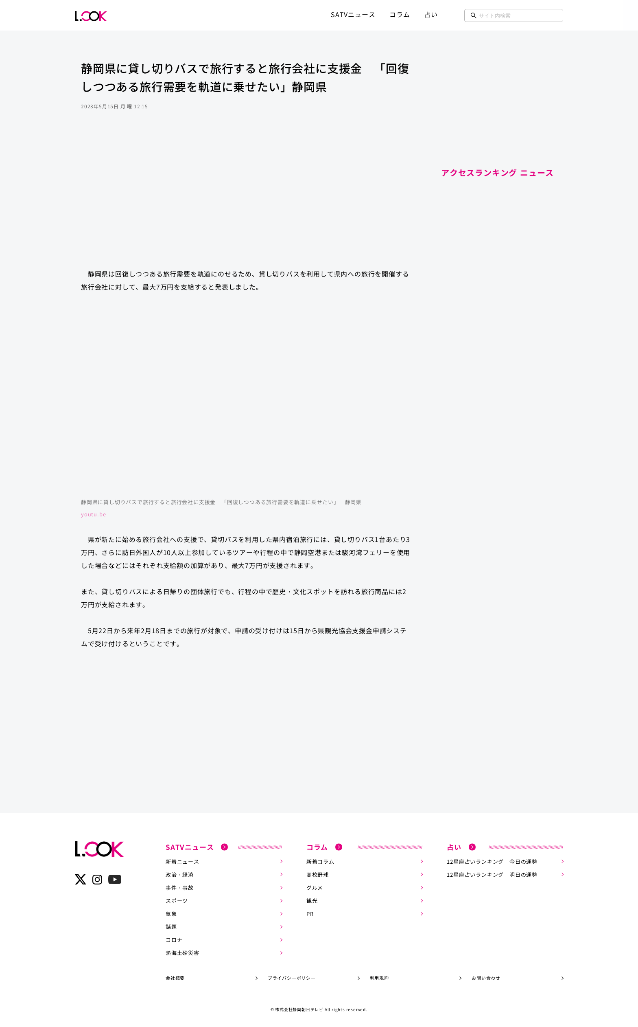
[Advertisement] (246, 197)
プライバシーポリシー (292, 977)
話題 (171, 926)
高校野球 (317, 874)
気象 (171, 913)
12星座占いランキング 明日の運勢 (492, 874)
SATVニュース (353, 14)
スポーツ (177, 900)
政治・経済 (180, 874)
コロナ (174, 940)
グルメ (314, 887)
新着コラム (320, 861)
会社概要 (175, 977)
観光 (312, 900)
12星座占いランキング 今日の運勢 (492, 861)
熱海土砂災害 (182, 953)
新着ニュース (182, 861)
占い (431, 14)
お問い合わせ (486, 977)
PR (310, 913)
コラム (399, 14)
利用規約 (379, 977)
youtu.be (93, 514)
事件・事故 (180, 887)
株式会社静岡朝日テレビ (299, 1009)
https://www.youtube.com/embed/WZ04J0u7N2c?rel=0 (246, 399)
